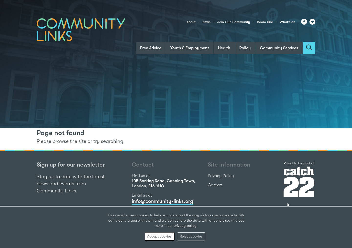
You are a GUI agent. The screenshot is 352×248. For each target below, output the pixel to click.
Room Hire (265, 22)
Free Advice (150, 48)
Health (224, 48)
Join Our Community (233, 22)
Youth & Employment (189, 48)
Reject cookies (191, 236)
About (191, 22)
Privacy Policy (221, 175)
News (206, 22)
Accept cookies (159, 236)
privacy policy (185, 225)
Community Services (279, 48)
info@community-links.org (162, 201)
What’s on (287, 22)
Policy (245, 48)
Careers (215, 185)
